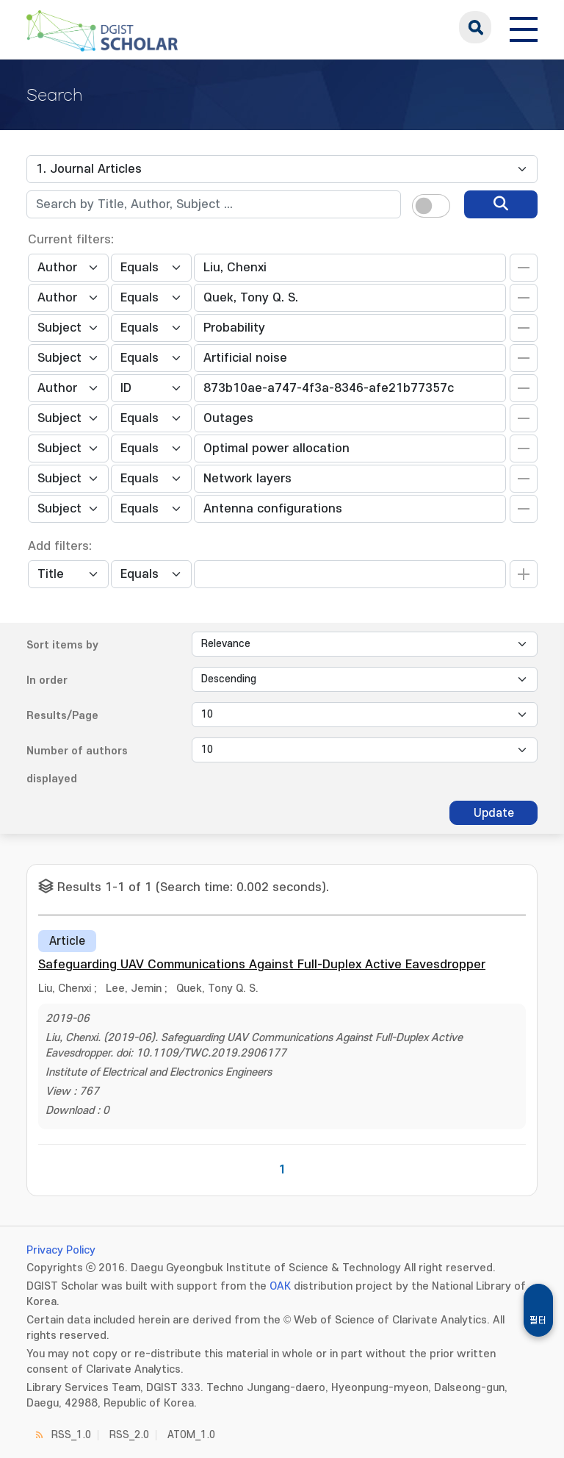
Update (494, 813)
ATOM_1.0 (191, 1434)
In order (47, 680)
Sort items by (62, 645)
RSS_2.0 (129, 1434)
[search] (501, 204)
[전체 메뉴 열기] (524, 27)
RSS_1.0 (71, 1434)
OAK (280, 1286)
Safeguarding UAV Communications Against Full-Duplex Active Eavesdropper (261, 964)
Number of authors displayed (77, 765)
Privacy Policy (60, 1250)
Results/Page (62, 716)
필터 (538, 1320)
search (475, 27)
